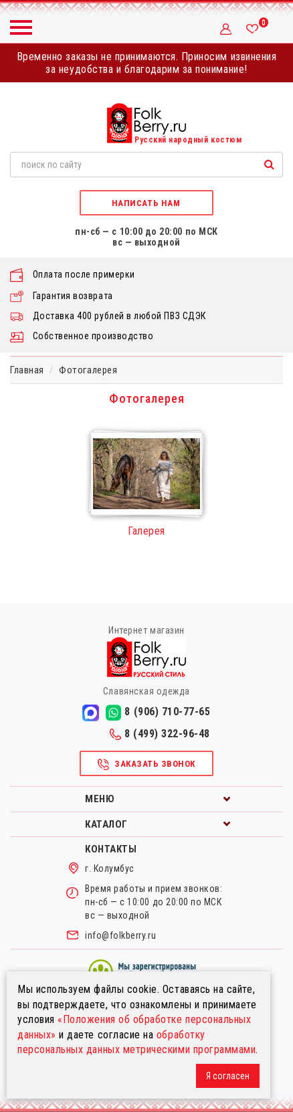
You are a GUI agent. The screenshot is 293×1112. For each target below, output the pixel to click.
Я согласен (228, 1076)
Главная (27, 370)
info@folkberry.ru (120, 935)
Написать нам (146, 203)
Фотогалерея (88, 370)
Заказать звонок (145, 764)
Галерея (146, 531)
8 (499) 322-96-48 (160, 733)
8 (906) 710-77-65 (158, 713)
